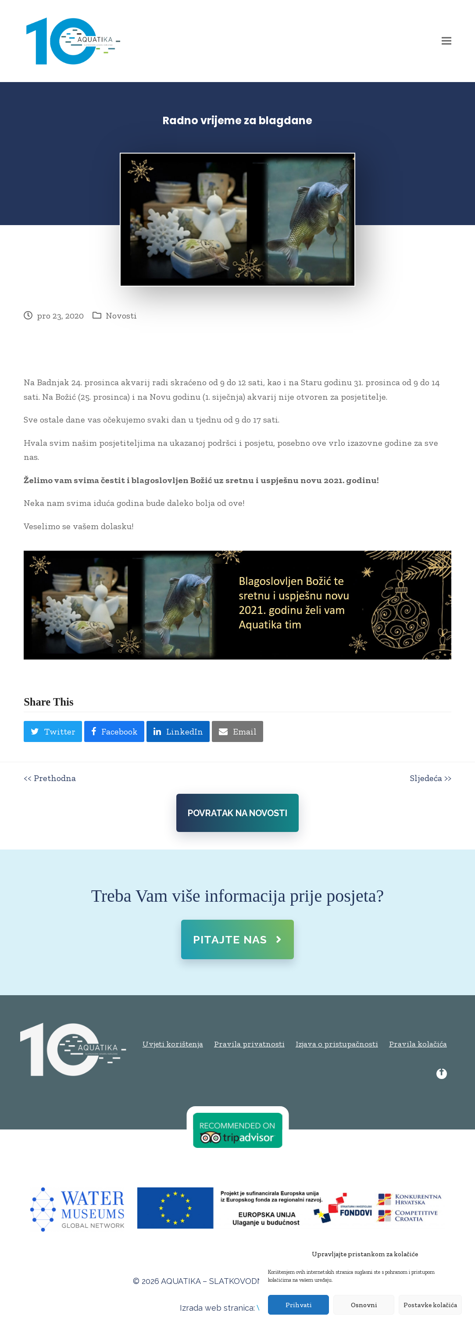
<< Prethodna (50, 778)
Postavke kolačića (430, 1305)
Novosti (121, 315)
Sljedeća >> (430, 778)
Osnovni (364, 1305)
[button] (446, 41)
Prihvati (299, 1305)
